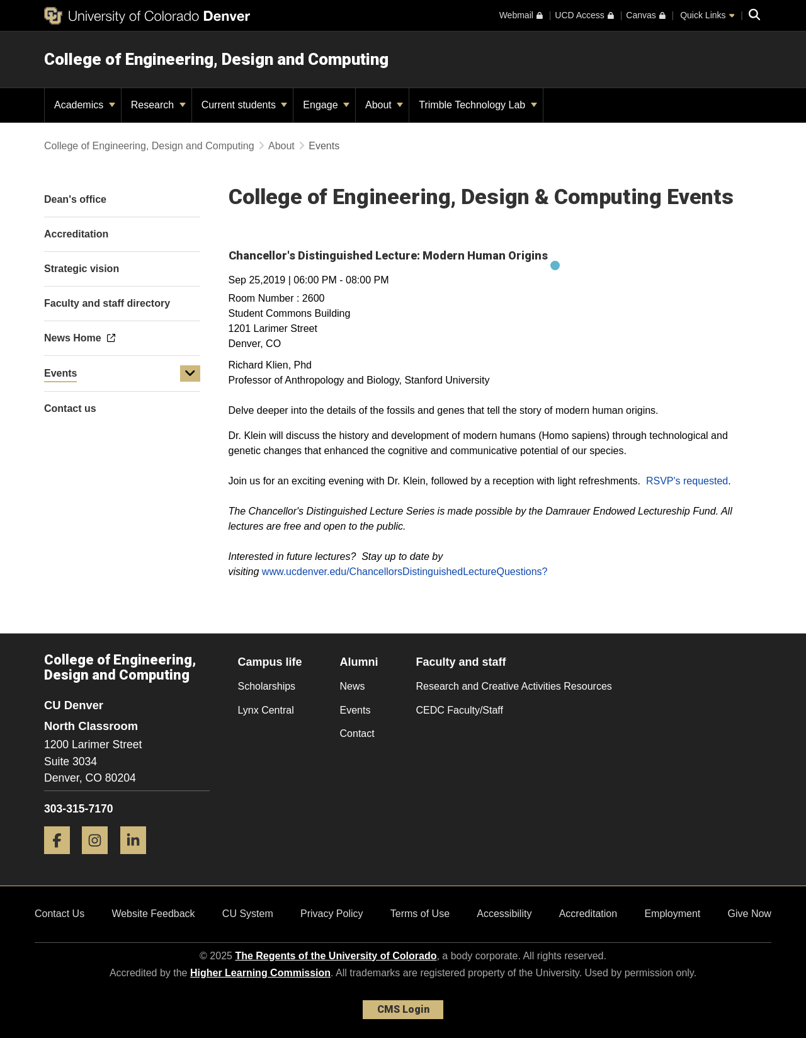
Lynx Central (266, 710)
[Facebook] (61, 858)
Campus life (270, 662)
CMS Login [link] (403, 1009)
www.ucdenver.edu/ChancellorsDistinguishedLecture (379, 571)
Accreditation (588, 913)
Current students (245, 105)
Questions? (522, 571)
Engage (326, 105)
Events (60, 373)
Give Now (749, 913)
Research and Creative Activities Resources (514, 686)
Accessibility (504, 913)
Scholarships (267, 686)
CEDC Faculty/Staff (459, 710)
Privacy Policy (331, 913)
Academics (84, 105)
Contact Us (59, 913)
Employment (672, 913)
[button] (190, 373)
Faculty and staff (461, 662)
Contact (357, 733)
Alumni (359, 662)
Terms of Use (420, 913)
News (352, 686)
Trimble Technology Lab (477, 105)
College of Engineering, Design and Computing (216, 59)
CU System (247, 913)
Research (158, 105)
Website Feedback (153, 913)
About (384, 105)
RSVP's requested (687, 481)
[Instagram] (99, 858)
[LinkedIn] (138, 858)
